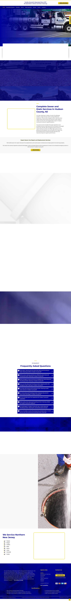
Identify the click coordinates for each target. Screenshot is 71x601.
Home (4, 7)
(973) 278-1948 (62, 3)
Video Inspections (28, 7)
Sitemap (49, 599)
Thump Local (65, 599)
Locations (44, 7)
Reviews (34, 7)
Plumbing (18, 7)
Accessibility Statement (13, 599)
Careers (39, 7)
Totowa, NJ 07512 (59, 575)
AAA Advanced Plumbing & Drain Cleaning (31, 599)
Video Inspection (44, 579)
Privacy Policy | (6, 599)
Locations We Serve (44, 584)
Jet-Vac (22, 7)
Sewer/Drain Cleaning (10, 7)
